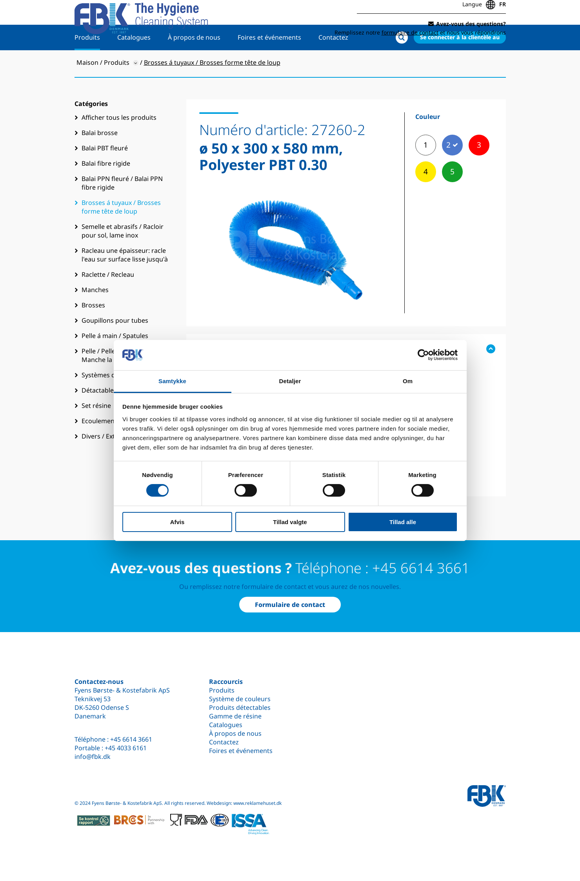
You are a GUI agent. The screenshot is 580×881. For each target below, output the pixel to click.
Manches (95, 314)
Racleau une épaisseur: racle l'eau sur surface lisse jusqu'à (125, 279)
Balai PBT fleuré (105, 172)
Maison (87, 86)
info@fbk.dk (93, 756)
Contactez (333, 61)
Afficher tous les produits (119, 141)
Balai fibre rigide (106, 187)
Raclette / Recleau (108, 298)
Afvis (177, 522)
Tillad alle (402, 522)
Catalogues (134, 61)
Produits (87, 61)
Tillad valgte (290, 522)
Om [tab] (408, 381)
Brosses (93, 329)
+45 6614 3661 (131, 739)
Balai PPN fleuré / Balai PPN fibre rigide (122, 207)
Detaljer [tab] (290, 381)
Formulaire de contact (290, 604)
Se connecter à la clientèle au (460, 61)
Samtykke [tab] (172, 381)
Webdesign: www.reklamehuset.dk (244, 803)
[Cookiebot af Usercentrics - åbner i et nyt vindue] (423, 355)
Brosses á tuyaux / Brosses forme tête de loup (121, 231)
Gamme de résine (235, 716)
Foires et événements (269, 61)
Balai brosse (100, 157)
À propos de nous (194, 61)
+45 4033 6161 (126, 748)
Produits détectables (240, 707)
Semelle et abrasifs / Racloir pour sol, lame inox (123, 255)
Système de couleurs (240, 699)
